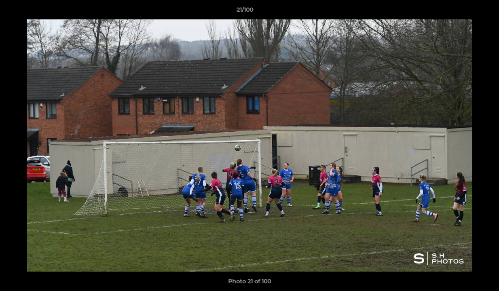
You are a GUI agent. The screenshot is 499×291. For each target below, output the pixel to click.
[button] (465, 11)
